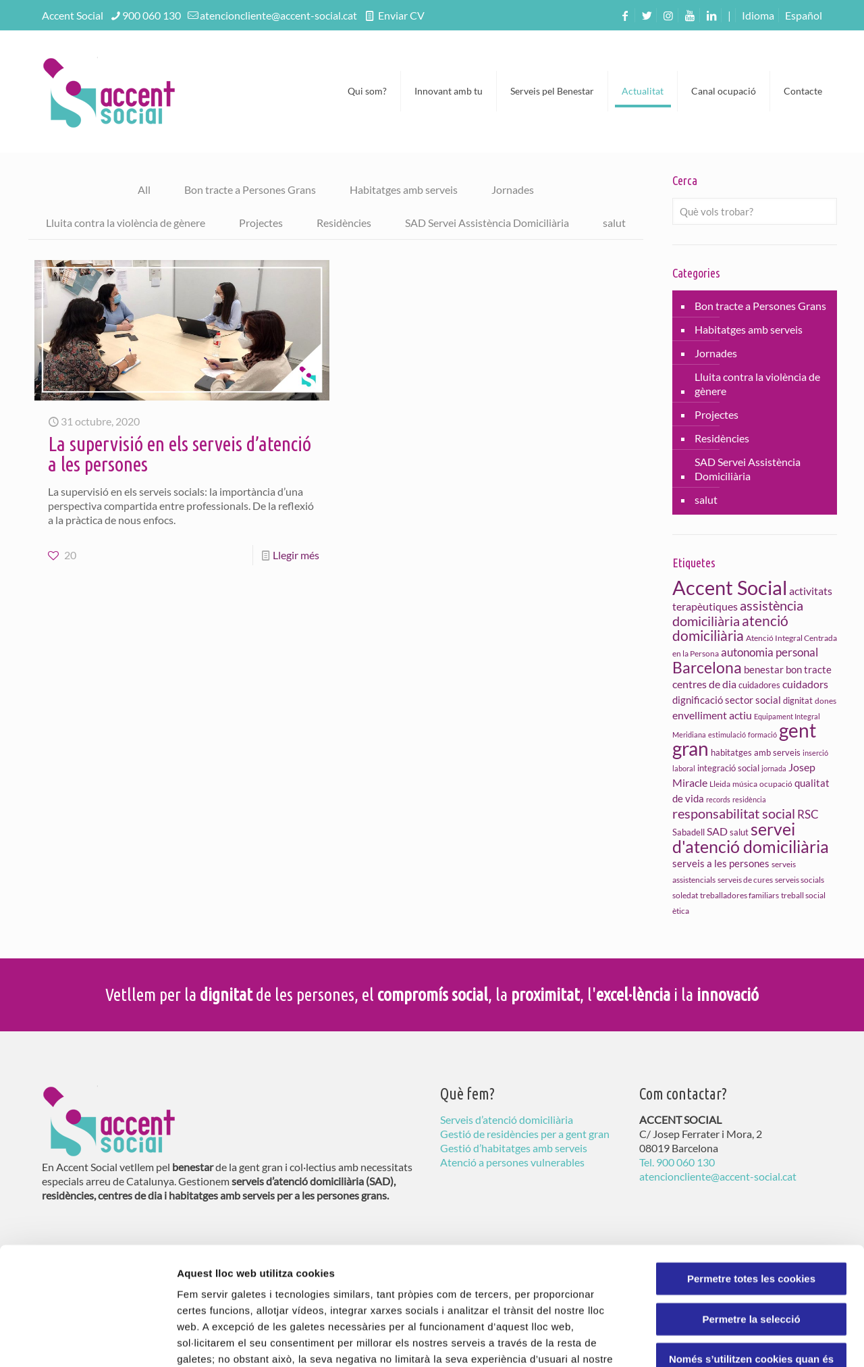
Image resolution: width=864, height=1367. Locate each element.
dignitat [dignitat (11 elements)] (798, 700)
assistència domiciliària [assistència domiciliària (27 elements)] (737, 613)
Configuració (756, 1340)
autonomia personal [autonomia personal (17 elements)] (769, 652)
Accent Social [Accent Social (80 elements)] (729, 587)
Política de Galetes (424, 1285)
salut (614, 222)
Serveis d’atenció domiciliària (506, 1119)
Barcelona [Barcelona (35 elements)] (707, 668)
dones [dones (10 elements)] (825, 701)
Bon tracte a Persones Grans (250, 189)
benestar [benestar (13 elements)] (764, 669)
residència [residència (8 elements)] (749, 799)
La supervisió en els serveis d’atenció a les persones (179, 453)
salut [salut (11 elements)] (739, 832)
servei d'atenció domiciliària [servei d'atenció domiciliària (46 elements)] (750, 837)
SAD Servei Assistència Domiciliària (487, 222)
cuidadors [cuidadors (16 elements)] (805, 683)
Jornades (512, 189)
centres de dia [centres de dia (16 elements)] (704, 683)
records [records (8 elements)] (718, 799)
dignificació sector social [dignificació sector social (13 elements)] (726, 700)
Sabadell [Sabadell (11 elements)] (688, 832)
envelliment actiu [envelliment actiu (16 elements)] (712, 714)
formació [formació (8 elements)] (762, 734)
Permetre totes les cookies (751, 1173)
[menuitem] (803, 15)
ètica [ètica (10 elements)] (680, 911)
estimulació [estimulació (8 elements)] (727, 734)
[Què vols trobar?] (754, 211)
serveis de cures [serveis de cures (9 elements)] (745, 879)
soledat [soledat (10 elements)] (685, 895)
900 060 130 (151, 15)
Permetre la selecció (751, 1213)
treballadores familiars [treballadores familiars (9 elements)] (739, 895)
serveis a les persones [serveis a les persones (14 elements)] (721, 863)
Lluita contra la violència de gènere (125, 222)
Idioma (758, 15)
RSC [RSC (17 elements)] (808, 814)
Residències (344, 222)
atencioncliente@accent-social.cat (278, 15)
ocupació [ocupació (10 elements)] (775, 784)
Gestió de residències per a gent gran (525, 1133)
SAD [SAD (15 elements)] (717, 831)
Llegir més (296, 554)
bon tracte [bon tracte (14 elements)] (809, 669)
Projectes (261, 222)
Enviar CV (400, 15)
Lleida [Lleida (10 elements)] (719, 784)
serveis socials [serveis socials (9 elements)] (799, 879)
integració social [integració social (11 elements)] (728, 768)
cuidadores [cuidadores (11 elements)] (759, 684)
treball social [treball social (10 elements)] (803, 895)
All (144, 189)
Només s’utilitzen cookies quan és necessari (751, 1259)
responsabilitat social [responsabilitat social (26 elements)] (733, 813)
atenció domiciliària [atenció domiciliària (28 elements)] (730, 628)
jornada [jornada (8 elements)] (773, 768)
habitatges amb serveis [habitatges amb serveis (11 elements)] (756, 752)
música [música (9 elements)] (744, 783)
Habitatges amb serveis (404, 189)
